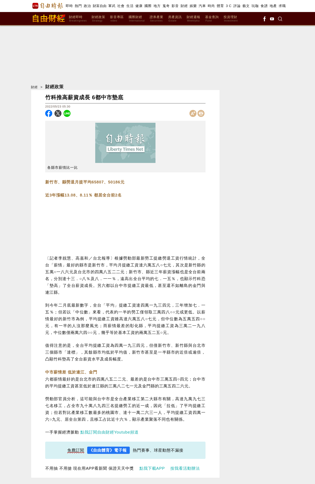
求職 (282, 6)
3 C (228, 6)
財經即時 (78, 18)
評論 (236, 6)
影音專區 (117, 18)
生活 (129, 6)
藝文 (246, 6)
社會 (120, 6)
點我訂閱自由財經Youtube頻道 (109, 432)
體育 (220, 6)
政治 (87, 6)
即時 (69, 6)
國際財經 (137, 18)
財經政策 (98, 18)
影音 (175, 6)
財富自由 (99, 6)
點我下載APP (152, 468)
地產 (273, 6)
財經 (184, 6)
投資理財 (231, 18)
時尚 (211, 6)
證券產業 (156, 18)
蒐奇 (166, 6)
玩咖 (255, 6)
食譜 (264, 6)
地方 (157, 6)
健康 (138, 6)
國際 (147, 6)
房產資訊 (175, 18)
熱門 (78, 6)
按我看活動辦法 (185, 468)
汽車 (202, 6)
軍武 (111, 6)
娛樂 (193, 6)
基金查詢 (212, 18)
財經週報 (193, 18)
